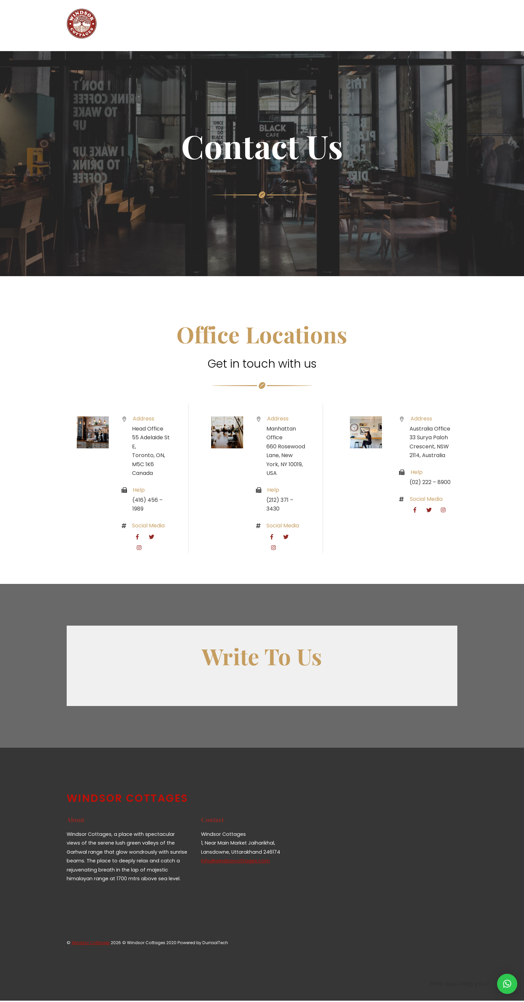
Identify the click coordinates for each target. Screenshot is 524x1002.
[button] (507, 984)
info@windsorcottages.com (235, 862)
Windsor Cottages (90, 944)
